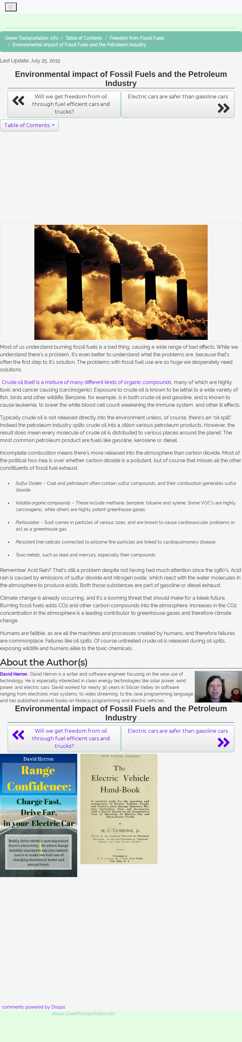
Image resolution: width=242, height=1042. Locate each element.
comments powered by (33, 1007)
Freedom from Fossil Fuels (137, 38)
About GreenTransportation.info (83, 1013)
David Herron (13, 674)
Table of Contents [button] (27, 125)
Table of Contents (84, 38)
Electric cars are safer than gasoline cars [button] (179, 105)
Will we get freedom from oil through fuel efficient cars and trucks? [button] (61, 104)
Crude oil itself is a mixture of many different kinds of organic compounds (86, 382)
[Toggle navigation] (11, 7)
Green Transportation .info (31, 38)
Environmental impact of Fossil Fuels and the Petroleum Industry (79, 44)
